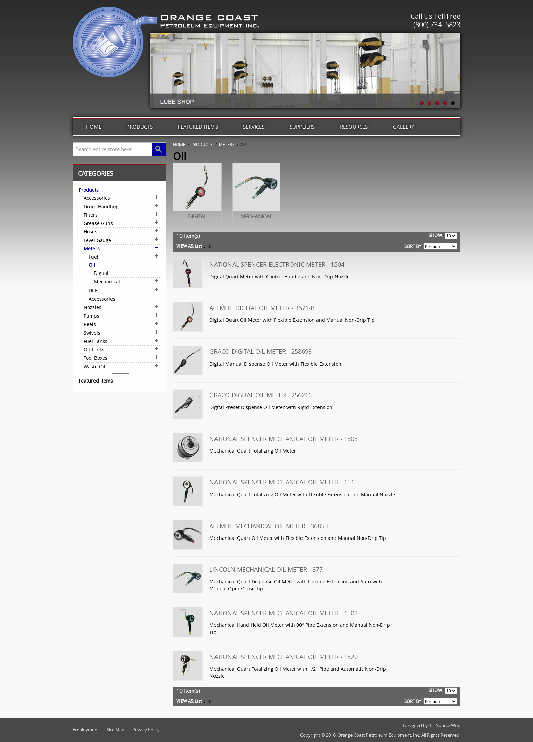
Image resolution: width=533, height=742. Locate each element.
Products (139, 126)
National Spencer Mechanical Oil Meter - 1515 (283, 482)
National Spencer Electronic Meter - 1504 (276, 264)
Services (253, 126)
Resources (354, 126)
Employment (86, 730)
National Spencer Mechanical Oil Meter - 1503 (283, 613)
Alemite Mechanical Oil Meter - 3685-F (269, 526)
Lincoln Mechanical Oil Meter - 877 (266, 569)
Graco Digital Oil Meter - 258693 (260, 351)
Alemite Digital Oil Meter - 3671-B (262, 308)
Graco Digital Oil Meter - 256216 (260, 395)
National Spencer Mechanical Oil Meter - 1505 (283, 439)
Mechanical (256, 216)
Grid (207, 246)
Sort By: (413, 246)
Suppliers (302, 126)
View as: (185, 246)
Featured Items (198, 126)
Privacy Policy (146, 730)
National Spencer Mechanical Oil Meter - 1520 (283, 657)
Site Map (115, 730)
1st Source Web (444, 725)
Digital (197, 216)
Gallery (403, 126)
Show (435, 235)
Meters (227, 144)
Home (93, 126)
